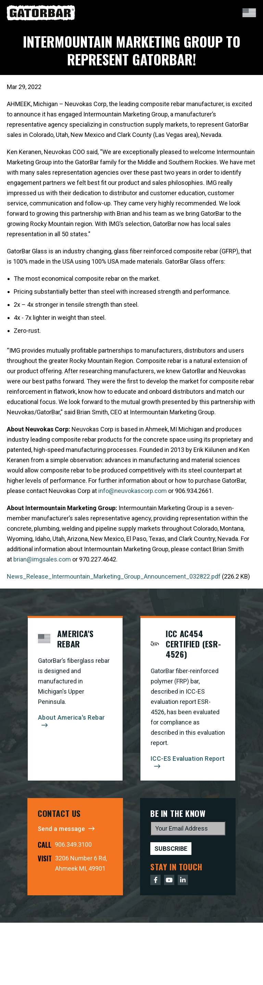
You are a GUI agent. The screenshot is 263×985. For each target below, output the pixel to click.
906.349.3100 (73, 844)
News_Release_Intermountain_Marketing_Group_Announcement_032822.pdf (114, 576)
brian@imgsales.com (42, 559)
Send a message (61, 828)
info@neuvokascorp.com (132, 490)
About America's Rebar (71, 717)
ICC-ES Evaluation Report (188, 758)
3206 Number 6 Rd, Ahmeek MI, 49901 (81, 863)
